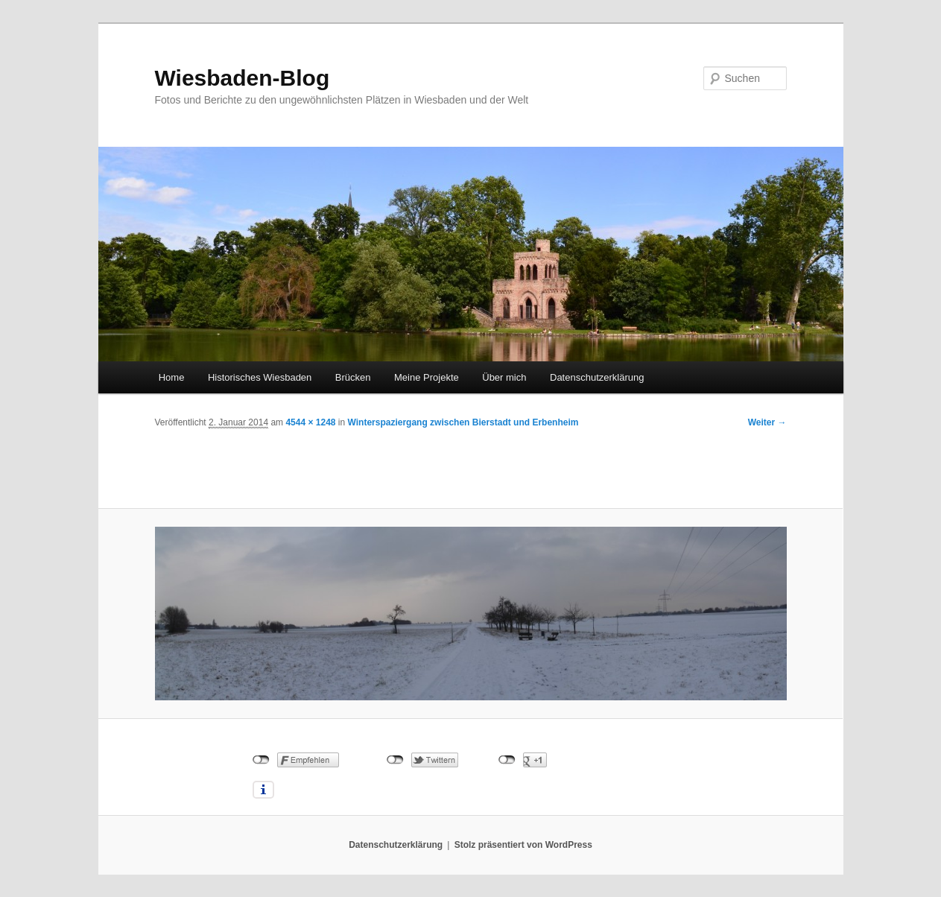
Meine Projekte (426, 377)
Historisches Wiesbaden (259, 377)
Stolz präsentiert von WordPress (523, 845)
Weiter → (767, 422)
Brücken (353, 377)
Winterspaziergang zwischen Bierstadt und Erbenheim (463, 422)
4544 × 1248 (310, 422)
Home (172, 377)
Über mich (504, 377)
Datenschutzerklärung (597, 377)
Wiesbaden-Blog (242, 78)
